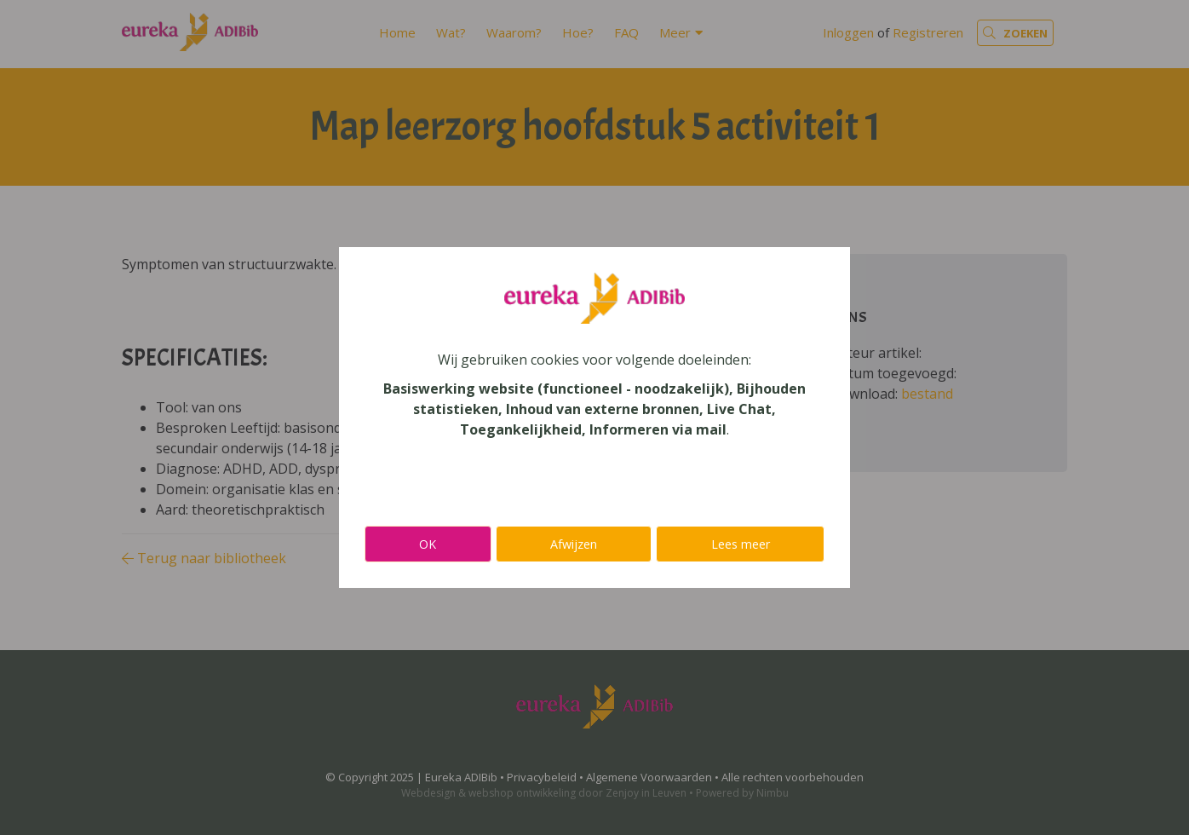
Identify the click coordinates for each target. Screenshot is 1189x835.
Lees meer (740, 544)
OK (427, 544)
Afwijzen (573, 544)
